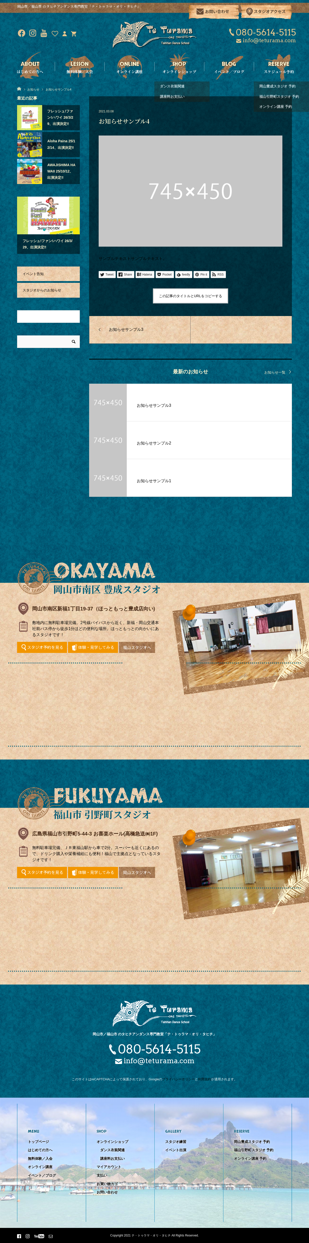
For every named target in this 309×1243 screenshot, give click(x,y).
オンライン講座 (40, 1167)
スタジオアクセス (270, 11)
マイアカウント (109, 1167)
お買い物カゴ (107, 1184)
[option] (48, 225)
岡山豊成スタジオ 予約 (252, 1142)
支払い (102, 1175)
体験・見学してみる (96, 647)
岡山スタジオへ (137, 872)
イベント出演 (175, 1150)
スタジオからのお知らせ (42, 290)
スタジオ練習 (175, 1142)
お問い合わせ (217, 11)
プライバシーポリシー (178, 1079)
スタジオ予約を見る (45, 647)
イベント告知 (33, 274)
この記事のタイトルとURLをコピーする (190, 296)
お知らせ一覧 (274, 372)
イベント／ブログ (42, 1175)
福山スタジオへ (137, 647)
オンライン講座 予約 (250, 1159)
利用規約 (204, 1079)
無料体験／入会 (40, 1159)
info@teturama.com (269, 40)
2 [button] (48, 229)
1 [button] (44, 229)
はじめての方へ (40, 1150)
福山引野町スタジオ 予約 (254, 1150)
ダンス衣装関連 (112, 1150)
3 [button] (52, 229)
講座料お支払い (112, 1159)
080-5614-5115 (266, 32)
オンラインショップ (112, 1142)
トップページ (38, 1142)
